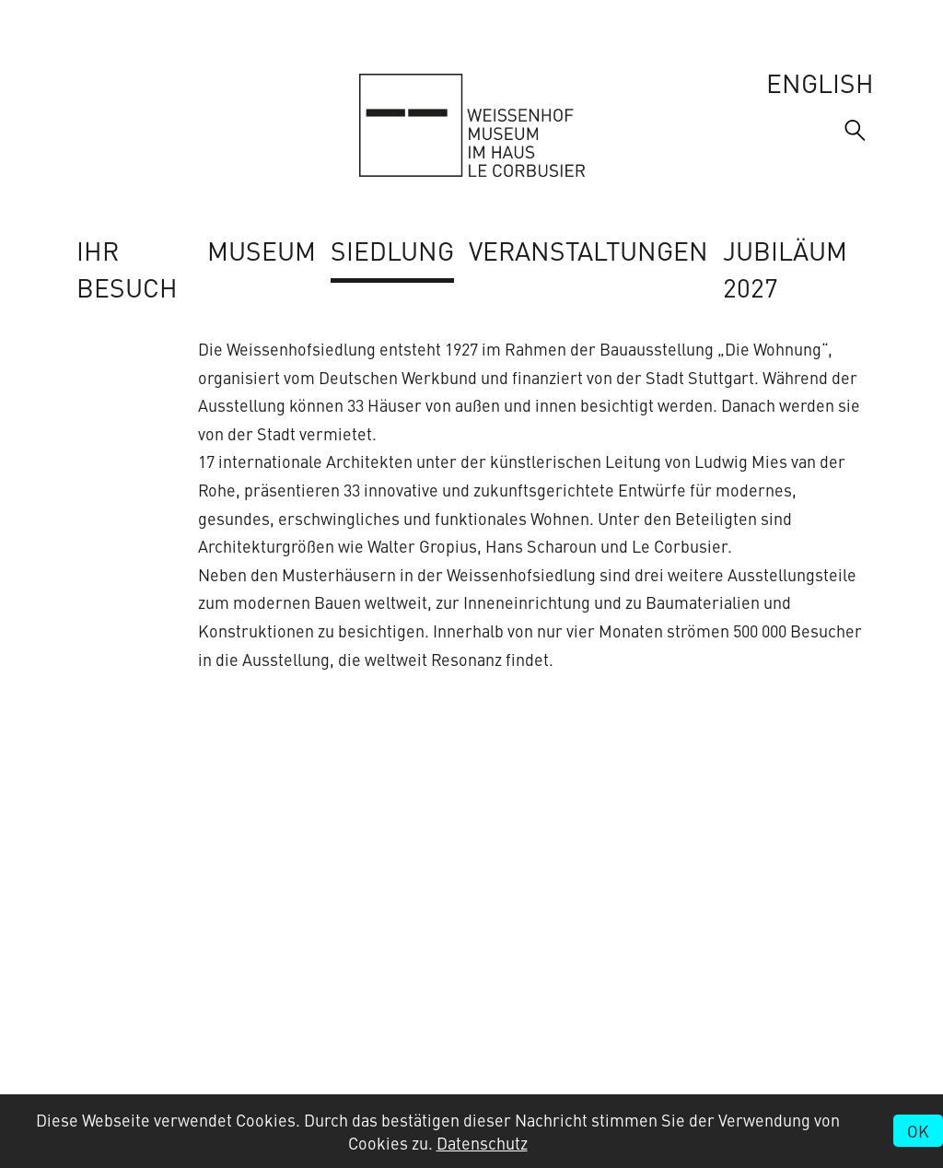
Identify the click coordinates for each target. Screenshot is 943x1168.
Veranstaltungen (588, 250)
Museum (261, 250)
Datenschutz (482, 1142)
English (820, 82)
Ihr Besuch (127, 268)
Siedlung (392, 250)
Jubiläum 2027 (785, 268)
